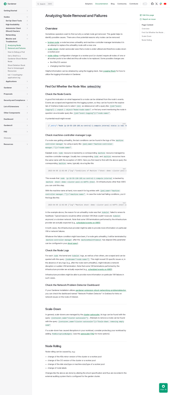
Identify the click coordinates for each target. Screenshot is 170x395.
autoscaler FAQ (87, 334)
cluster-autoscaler (92, 314)
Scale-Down (146, 36)
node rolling (53, 55)
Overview (145, 29)
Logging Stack (109, 71)
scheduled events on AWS (88, 222)
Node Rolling (147, 40)
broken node (53, 42)
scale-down (53, 49)
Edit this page (147, 15)
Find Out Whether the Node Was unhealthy (154, 32)
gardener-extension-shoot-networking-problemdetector (101, 290)
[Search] (45, 3)
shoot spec (72, 243)
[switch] (144, 3)
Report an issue (148, 19)
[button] (27, 11)
